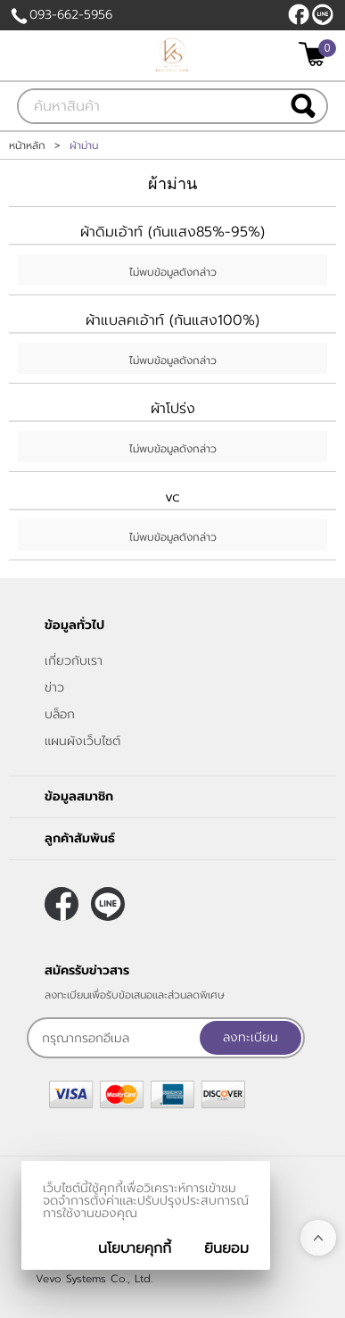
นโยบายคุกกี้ (134, 1248)
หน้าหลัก (27, 145)
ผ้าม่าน (172, 184)
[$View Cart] (315, 54)
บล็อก (60, 714)
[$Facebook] (298, 14)
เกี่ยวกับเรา (74, 660)
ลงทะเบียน (250, 1037)
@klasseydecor (322, 14)
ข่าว (54, 687)
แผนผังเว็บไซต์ (82, 741)
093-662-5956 (70, 14)
